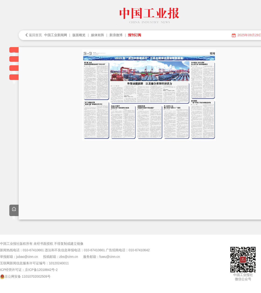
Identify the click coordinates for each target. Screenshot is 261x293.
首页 (14, 211)
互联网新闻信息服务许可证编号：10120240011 (34, 263)
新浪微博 (115, 35)
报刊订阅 (134, 35)
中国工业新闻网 (55, 35)
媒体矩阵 (97, 35)
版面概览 (78, 35)
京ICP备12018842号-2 (41, 270)
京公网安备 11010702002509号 (28, 276)
